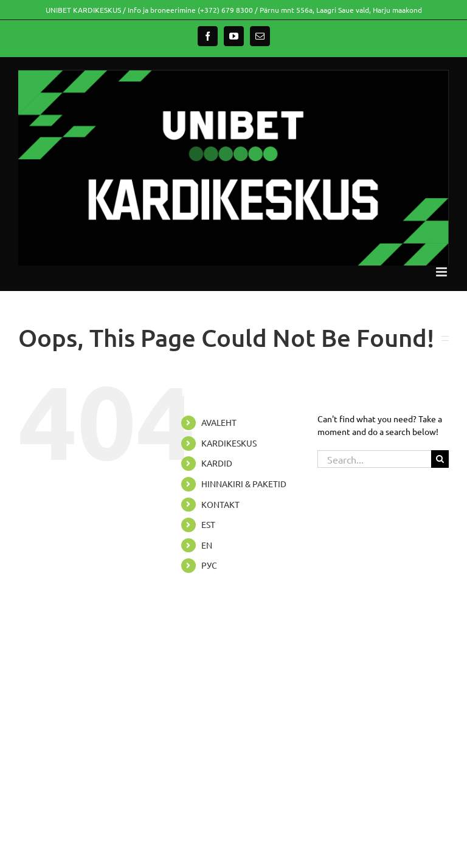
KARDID (216, 462)
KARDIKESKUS (229, 442)
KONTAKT (220, 504)
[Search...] (374, 459)
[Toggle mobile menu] (442, 271)
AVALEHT (219, 422)
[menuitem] (250, 525)
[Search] (440, 459)
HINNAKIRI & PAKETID (243, 483)
